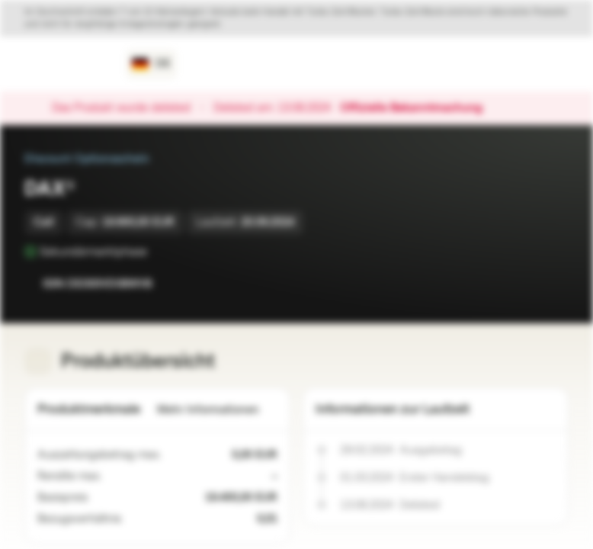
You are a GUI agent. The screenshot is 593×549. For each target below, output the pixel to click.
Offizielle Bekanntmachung (419, 108)
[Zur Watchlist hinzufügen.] (523, 283)
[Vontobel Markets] (65, 64)
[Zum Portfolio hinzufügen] (553, 283)
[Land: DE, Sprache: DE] (151, 64)
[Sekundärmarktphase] (157, 251)
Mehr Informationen (217, 409)
